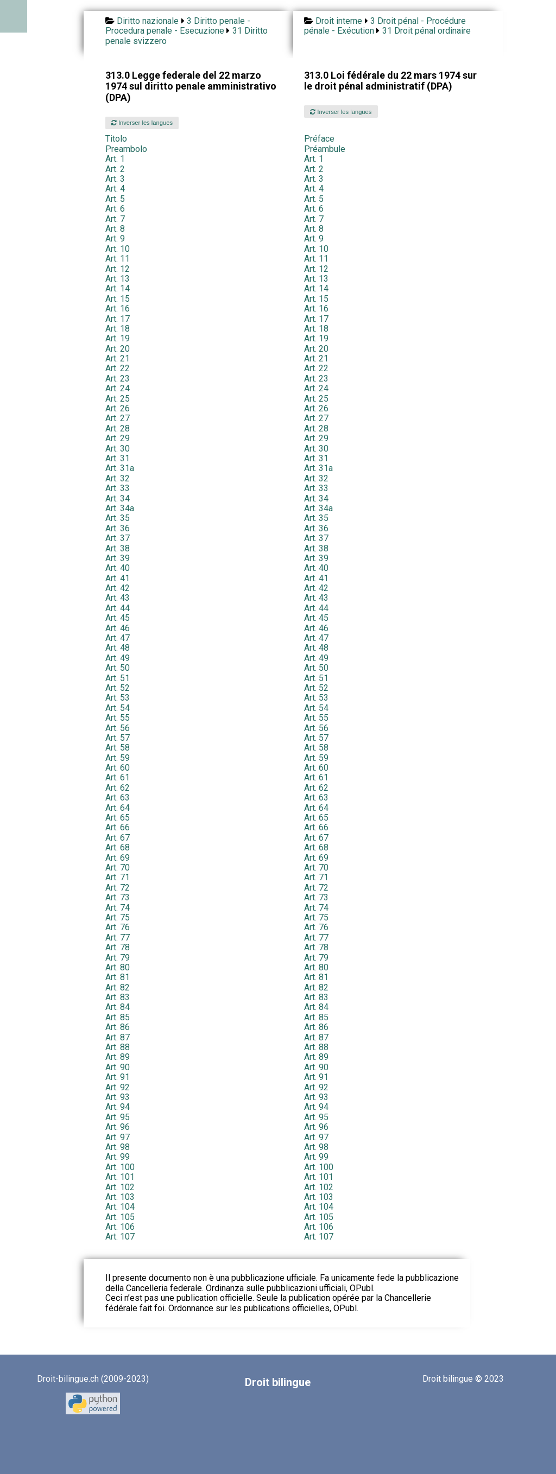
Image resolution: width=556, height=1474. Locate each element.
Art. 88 (117, 1047)
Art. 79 (117, 957)
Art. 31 (117, 458)
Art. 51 (117, 678)
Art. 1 (115, 159)
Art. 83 (117, 997)
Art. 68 (117, 847)
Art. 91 (117, 1077)
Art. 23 (117, 378)
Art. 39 (117, 558)
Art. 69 (117, 858)
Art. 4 (115, 188)
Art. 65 (117, 817)
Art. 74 (117, 908)
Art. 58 (117, 747)
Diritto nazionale (148, 21)
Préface (319, 139)
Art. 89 (117, 1057)
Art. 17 (117, 319)
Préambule (324, 149)
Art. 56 (117, 728)
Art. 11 (117, 258)
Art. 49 (117, 658)
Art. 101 (120, 1177)
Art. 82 (117, 987)
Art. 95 (117, 1117)
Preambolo (126, 149)
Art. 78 (117, 947)
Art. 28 (117, 428)
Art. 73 (117, 897)
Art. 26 (117, 408)
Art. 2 (115, 169)
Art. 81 (117, 977)
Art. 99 (117, 1157)
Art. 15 (117, 299)
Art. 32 (117, 478)
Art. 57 (117, 738)
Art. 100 (120, 1167)
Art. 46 (117, 628)
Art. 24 (117, 388)
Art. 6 (115, 209)
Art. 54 (117, 708)
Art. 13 (117, 279)
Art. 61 (117, 777)
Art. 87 (117, 1037)
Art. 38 (117, 548)
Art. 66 (117, 827)
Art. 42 (117, 588)
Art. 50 (117, 668)
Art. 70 (117, 867)
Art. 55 (117, 718)
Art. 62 (117, 788)
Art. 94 (117, 1107)
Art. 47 (117, 638)
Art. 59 (117, 758)
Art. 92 (117, 1087)
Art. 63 (117, 797)
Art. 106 (120, 1227)
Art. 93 (117, 1097)
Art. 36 (117, 528)
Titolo (116, 139)
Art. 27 (117, 418)
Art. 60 (117, 768)
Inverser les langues (142, 122)
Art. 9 (115, 238)
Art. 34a (119, 508)
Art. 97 (117, 1137)
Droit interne (338, 21)
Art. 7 (115, 219)
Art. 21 (117, 358)
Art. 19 (117, 338)
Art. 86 (117, 1027)
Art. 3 (115, 179)
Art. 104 (120, 1207)
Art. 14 (117, 288)
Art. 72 (117, 887)
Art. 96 (117, 1127)
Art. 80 (117, 967)
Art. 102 (120, 1187)
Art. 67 (117, 838)
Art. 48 (117, 648)
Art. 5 (115, 199)
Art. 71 (117, 877)
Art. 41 (117, 578)
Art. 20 (117, 349)
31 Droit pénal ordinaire (426, 31)
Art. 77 (117, 937)
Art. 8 (115, 229)
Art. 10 (117, 249)
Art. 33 (117, 488)
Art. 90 (117, 1067)
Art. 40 (117, 568)
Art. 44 (117, 608)
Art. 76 (117, 927)
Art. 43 (117, 598)
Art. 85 (117, 1017)
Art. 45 (117, 618)
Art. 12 (117, 269)
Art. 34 (117, 498)
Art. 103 (120, 1197)
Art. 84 (117, 1007)
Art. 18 (117, 328)
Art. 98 (117, 1147)
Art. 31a (119, 468)
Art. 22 (117, 368)
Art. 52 (117, 688)
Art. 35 (117, 518)
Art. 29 (117, 438)
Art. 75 (117, 917)
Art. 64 (117, 808)
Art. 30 (117, 448)
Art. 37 (117, 538)
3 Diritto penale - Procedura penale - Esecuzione (177, 26)
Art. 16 (117, 308)
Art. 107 (120, 1236)
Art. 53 (117, 697)
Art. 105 (120, 1217)
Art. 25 (117, 398)
